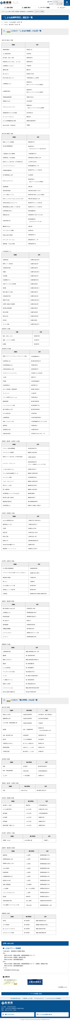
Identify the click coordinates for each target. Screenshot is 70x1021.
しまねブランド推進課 (39, 11)
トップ (2, 11)
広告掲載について (62, 987)
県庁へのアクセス (9, 1014)
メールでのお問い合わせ (45, 1014)
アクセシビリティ (39, 998)
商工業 (13, 11)
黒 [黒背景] (56, 1)
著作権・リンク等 (28, 998)
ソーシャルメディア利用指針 (54, 998)
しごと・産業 (8, 11)
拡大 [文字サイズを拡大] (58, 4)
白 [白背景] (53, 1)
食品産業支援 (22, 11)
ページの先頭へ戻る (36, 993)
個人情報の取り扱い (16, 998)
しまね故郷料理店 (29, 11)
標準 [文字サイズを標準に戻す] (61, 4)
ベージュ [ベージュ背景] (60, 1)
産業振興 (17, 11)
